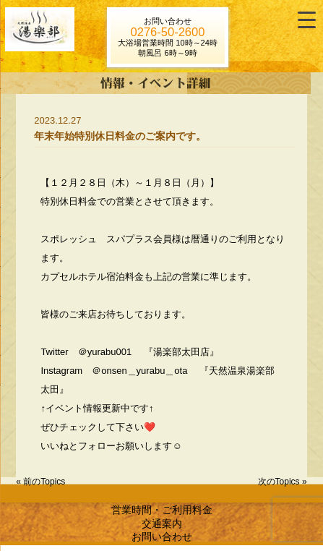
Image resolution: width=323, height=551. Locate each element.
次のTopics (279, 482)
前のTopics (44, 482)
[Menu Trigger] (306, 20)
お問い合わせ (162, 536)
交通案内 (162, 523)
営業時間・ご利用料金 (161, 510)
